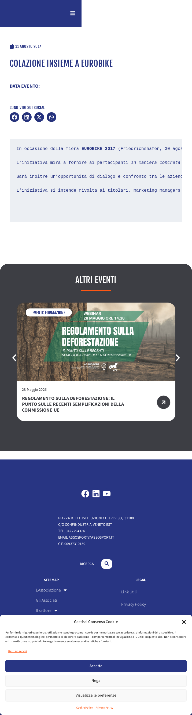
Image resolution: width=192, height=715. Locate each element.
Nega (96, 680)
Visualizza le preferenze (96, 695)
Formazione (55, 321)
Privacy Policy (104, 708)
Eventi (37, 321)
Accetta (96, 666)
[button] (184, 622)
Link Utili (129, 592)
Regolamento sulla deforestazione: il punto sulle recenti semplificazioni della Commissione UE (73, 413)
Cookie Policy (84, 708)
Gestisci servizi (17, 651)
